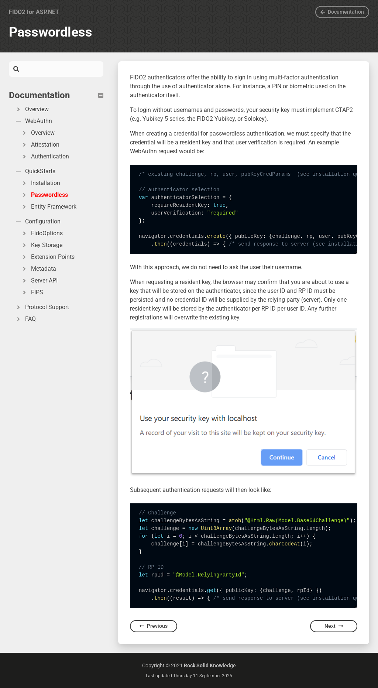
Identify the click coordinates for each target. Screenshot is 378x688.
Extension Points (48, 256)
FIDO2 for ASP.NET (34, 12)
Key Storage (41, 245)
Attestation (40, 144)
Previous (154, 626)
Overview (32, 109)
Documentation (342, 12)
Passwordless (44, 194)
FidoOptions (42, 233)
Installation (40, 182)
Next (333, 626)
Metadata (38, 268)
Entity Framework (48, 206)
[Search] (61, 69)
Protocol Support (42, 307)
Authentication (45, 156)
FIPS (32, 292)
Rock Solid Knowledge (210, 665)
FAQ (25, 318)
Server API (39, 280)
